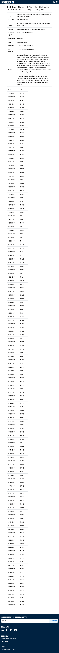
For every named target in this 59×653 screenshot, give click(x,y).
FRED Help (4, 642)
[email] (25, 621)
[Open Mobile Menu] (56, 2)
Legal (3, 647)
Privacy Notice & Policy (8, 650)
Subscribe (53, 621)
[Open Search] (54, 2)
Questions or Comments (8, 639)
